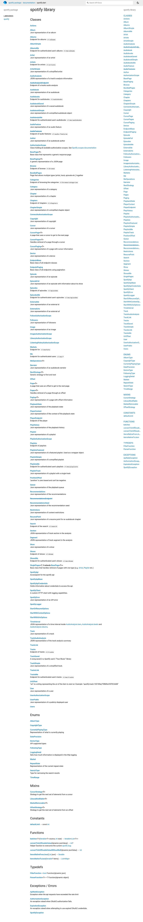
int (48, 824)
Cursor (33, 226)
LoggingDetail (35, 752)
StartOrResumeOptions (39, 609)
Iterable (43, 839)
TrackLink (34, 645)
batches (33, 839)
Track (32, 631)
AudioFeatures (36, 131)
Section (33, 531)
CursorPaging (35, 246)
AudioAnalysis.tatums (39, 627)
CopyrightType (36, 725)
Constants (129, 413)
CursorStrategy (36, 792)
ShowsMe (34, 558)
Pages (32, 390)
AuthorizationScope (38, 145)
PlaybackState (36, 404)
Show (32, 544)
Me (31, 354)
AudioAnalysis (36, 76)
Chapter (33, 194)
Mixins (127, 394)
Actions (33, 26)
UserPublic (34, 700)
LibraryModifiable (37, 799)
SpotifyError (35, 597)
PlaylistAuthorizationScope (41, 439)
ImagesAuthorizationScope (41, 334)
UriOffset (33, 681)
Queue (32, 485)
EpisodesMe (35, 295)
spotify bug (66, 846)
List (72, 839)
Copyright (34, 219)
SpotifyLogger (35, 604)
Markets (33, 347)
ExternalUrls (35, 309)
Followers (34, 320)
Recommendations (37, 492)
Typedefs (128, 443)
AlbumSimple (35, 44)
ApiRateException (37, 892)
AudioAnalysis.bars (73, 624)
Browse (33, 166)
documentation (29, 3)
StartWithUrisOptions (38, 617)
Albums (33, 37)
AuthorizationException (39, 899)
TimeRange (34, 777)
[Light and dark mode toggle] (138, 3)
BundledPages (36, 173)
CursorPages (35, 240)
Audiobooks (35, 97)
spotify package (14, 3)
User (32, 688)
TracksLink (34, 670)
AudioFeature (35, 124)
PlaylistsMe (34, 464)
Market (33, 759)
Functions (129, 421)
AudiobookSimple (37, 110)
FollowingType (36, 748)
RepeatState (35, 763)
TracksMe (34, 674)
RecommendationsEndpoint (41, 499)
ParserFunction (36, 877)
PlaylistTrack (35, 471)
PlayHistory (34, 425)
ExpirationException (38, 906)
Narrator (33, 365)
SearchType (35, 770)
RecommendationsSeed (39, 503)
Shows (33, 551)
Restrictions (35, 510)
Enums (127, 354)
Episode (33, 274)
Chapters (33, 200)
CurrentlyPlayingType (38, 730)
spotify (6, 19)
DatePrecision (35, 737)
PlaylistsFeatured (37, 450)
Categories (34, 180)
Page (32, 383)
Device (33, 253)
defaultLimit (35, 824)
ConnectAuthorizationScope (41, 214)
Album (32, 30)
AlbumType (34, 721)
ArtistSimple (35, 69)
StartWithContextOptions (40, 613)
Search (33, 524)
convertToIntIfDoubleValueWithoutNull (45, 850)
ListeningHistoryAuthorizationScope (44, 343)
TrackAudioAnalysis (38, 638)
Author (33, 138)
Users (32, 707)
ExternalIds (34, 302)
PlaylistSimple (36, 457)
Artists (33, 62)
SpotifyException (37, 913)
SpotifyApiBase (36, 579)
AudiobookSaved (37, 104)
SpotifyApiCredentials (39, 583)
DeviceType (34, 741)
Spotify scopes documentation (84, 148)
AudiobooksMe (36, 117)
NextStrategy (35, 372)
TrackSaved (35, 656)
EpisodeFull (34, 281)
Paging (33, 397)
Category (33, 187)
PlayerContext (35, 411)
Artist (32, 55)
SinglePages (35, 565)
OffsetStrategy (36, 807)
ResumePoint (35, 517)
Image (32, 327)
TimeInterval (35, 622)
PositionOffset (36, 478)
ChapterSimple (36, 207)
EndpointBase (35, 260)
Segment (33, 537)
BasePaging (35, 159)
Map (67, 859)
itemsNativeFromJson (39, 854)
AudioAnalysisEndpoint (39, 83)
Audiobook (34, 90)
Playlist (33, 432)
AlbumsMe (34, 48)
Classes (128, 15)
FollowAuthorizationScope (40, 316)
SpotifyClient (35, 590)
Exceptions (129, 455)
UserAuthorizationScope (40, 695)
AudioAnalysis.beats (90, 624)
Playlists (33, 443)
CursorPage (35, 233)
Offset (32, 379)
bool (44, 873)
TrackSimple (35, 663)
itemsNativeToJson (38, 859)
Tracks (33, 649)
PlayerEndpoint (36, 418)
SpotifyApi (34, 572)
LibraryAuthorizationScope (41, 338)
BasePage (34, 152)
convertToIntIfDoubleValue (41, 843)
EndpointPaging (36, 267)
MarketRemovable (37, 803)
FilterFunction (35, 873)
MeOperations (35, 361)
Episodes (33, 288)
